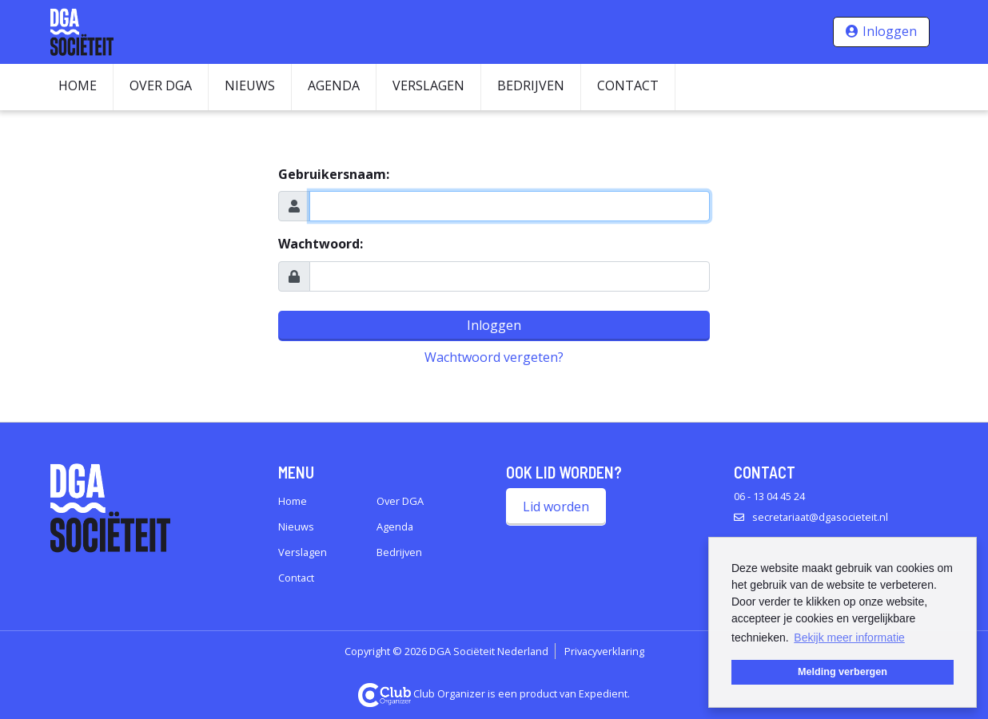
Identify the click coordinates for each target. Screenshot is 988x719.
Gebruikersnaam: (333, 174)
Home (77, 85)
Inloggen (890, 31)
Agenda (334, 85)
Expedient (603, 693)
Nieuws (250, 85)
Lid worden (556, 506)
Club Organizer (422, 693)
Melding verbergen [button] (842, 671)
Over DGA (160, 85)
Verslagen (428, 85)
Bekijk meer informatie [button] (849, 637)
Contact (628, 85)
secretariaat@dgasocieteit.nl (820, 517)
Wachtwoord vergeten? (494, 357)
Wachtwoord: (320, 243)
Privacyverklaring (604, 651)
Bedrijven (530, 85)
